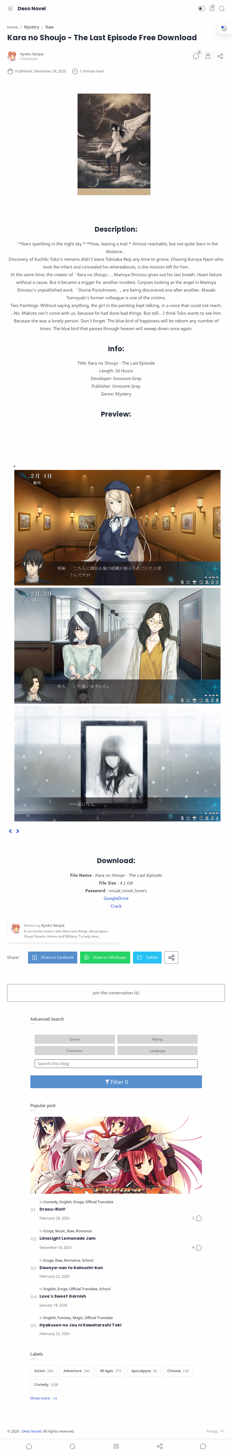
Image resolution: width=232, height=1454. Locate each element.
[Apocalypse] (144, 1371)
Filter (116, 1082)
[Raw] (71, 1231)
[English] (66, 1202)
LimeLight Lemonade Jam (67, 1238)
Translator (74, 1050)
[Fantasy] (64, 1318)
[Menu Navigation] (10, 8)
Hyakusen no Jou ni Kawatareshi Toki (80, 1325)
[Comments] (196, 56)
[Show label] (43, 1398)
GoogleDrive (116, 898)
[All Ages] (110, 1371)
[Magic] (78, 1318)
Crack (116, 906)
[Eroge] (79, 1202)
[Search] (222, 8)
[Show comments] (203, 1446)
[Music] (60, 1231)
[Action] (43, 1371)
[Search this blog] (116, 1063)
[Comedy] (51, 1202)
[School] (87, 1260)
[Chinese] (178, 1371)
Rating (157, 1039)
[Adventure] (77, 1371)
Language (157, 1050)
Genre (75, 1039)
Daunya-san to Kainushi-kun (71, 1268)
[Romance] (84, 1231)
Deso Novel (32, 8)
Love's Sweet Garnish (62, 1296)
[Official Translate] (99, 1202)
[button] (201, 8)
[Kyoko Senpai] (31, 54)
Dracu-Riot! (52, 1209)
